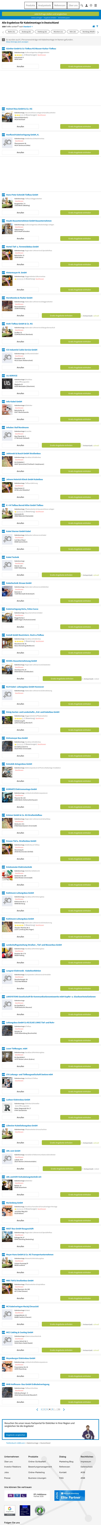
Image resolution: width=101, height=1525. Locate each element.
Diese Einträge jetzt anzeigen (17, 42)
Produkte (30, 5)
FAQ (61, 1478)
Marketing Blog (66, 1461)
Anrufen (20, 66)
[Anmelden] (87, 5)
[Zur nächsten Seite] (64, 1409)
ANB (83, 1478)
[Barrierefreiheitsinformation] (92, 5)
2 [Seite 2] (44, 1409)
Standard (27, 26)
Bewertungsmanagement (40, 1466)
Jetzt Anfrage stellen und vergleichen (50, 14)
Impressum (86, 1461)
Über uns (73, 5)
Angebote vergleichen (15, 1435)
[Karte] (94, 26)
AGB (83, 1472)
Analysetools (44, 5)
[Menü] (96, 5)
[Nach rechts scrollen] (96, 32)
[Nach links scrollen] (3, 32)
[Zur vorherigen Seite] (37, 1409)
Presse (7, 1478)
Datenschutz (87, 1466)
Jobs (6, 1472)
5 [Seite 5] (52, 1409)
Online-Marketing (36, 1472)
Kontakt (63, 1472)
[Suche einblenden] (83, 5)
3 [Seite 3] (46, 1409)
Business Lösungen (37, 1478)
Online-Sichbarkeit (37, 1461)
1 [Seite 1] (41, 1409)
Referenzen (59, 5)
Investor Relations (12, 1466)
